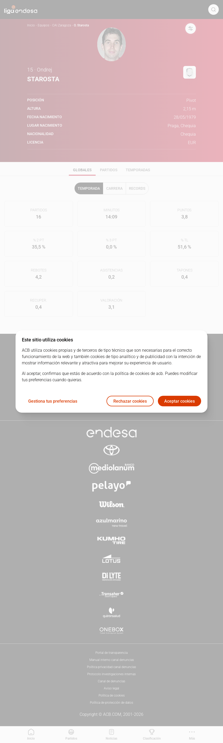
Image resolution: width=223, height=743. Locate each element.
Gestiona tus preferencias (52, 401)
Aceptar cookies (179, 401)
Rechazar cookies (130, 401)
